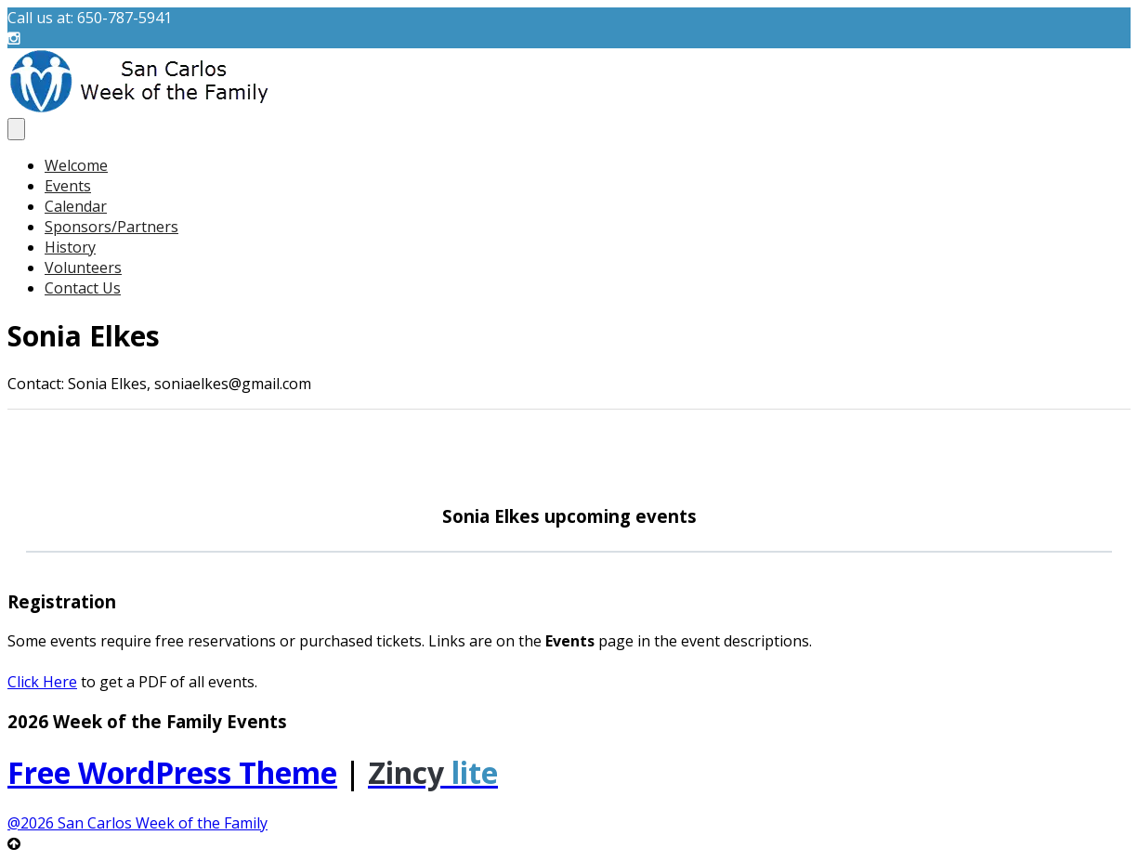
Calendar (76, 206)
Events (68, 186)
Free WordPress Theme (172, 772)
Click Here (42, 682)
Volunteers (83, 267)
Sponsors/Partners (111, 226)
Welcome (76, 165)
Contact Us (83, 288)
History (70, 247)
